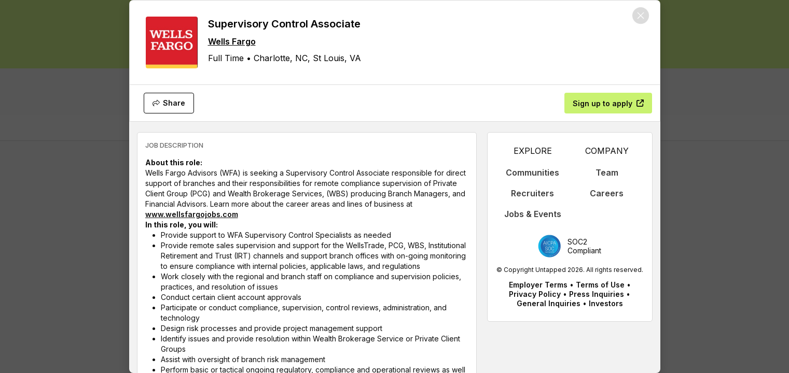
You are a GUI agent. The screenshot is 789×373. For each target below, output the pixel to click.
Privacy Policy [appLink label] (535, 294)
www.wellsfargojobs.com (191, 214)
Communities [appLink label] (532, 172)
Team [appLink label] (607, 172)
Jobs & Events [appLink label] (532, 214)
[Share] (169, 103)
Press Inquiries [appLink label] (596, 294)
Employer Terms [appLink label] (538, 284)
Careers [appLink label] (607, 193)
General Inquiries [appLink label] (548, 303)
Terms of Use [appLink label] (600, 284)
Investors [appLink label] (606, 303)
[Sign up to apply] (608, 103)
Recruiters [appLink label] (532, 193)
